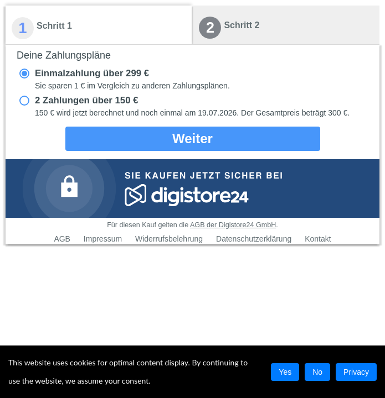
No (317, 372)
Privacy (356, 372)
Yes (285, 372)
